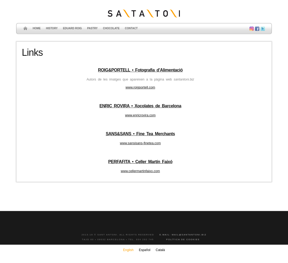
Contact (131, 28)
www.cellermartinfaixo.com (140, 171)
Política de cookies (183, 239)
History (52, 28)
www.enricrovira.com (140, 115)
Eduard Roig (72, 28)
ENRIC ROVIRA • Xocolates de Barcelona (140, 106)
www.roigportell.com (140, 87)
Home (37, 28)
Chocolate (111, 28)
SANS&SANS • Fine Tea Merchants (140, 134)
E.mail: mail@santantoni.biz (182, 235)
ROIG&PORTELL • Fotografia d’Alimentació (140, 70)
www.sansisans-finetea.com (140, 143)
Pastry (92, 28)
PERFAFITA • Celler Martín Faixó (140, 161)
